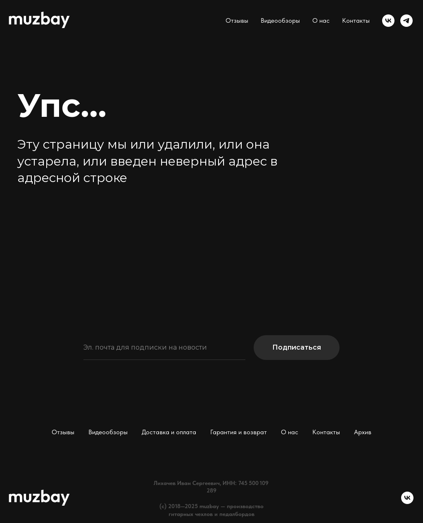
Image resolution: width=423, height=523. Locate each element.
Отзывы (237, 20)
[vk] (388, 20)
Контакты (356, 20)
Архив (362, 432)
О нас (321, 20)
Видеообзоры (280, 20)
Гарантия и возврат (238, 432)
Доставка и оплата (169, 432)
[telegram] (406, 20)
